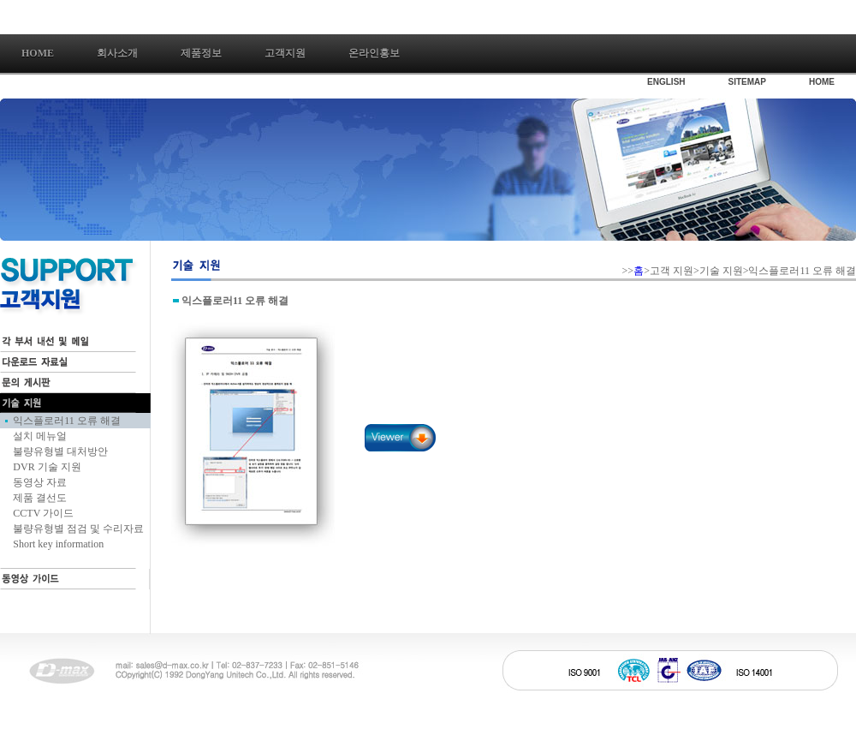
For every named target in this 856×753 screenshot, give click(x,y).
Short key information (58, 544)
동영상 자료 (40, 482)
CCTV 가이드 (43, 513)
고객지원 (285, 53)
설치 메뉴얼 (40, 436)
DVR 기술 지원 (46, 467)
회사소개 (117, 53)
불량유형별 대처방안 (60, 451)
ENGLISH (666, 82)
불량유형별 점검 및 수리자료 (78, 529)
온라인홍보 (374, 53)
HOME (822, 82)
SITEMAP (747, 82)
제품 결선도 (40, 498)
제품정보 (201, 53)
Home (37, 53)
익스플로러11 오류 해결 (67, 421)
